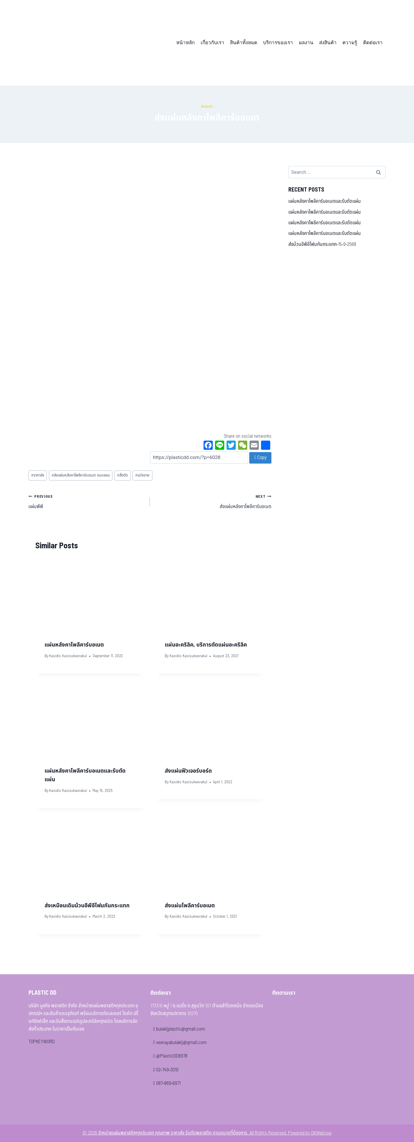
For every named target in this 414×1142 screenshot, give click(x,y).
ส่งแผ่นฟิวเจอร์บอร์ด (188, 771)
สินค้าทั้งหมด (243, 42)
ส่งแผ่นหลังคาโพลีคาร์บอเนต (213, 501)
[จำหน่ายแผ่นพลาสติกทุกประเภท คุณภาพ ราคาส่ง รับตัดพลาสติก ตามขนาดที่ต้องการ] (68, 43)
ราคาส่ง (37, 475)
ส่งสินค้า (328, 42)
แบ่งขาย (142, 475)
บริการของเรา (278, 42)
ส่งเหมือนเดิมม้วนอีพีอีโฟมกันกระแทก (87, 905)
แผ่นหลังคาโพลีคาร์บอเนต (74, 645)
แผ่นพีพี (86, 501)
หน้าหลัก (185, 42)
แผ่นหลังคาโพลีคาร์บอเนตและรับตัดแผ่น (324, 201)
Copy (260, 457)
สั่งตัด (122, 475)
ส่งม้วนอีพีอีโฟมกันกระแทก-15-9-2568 (322, 244)
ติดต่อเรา (373, 42)
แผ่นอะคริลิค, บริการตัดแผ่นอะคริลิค (206, 645)
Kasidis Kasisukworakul (68, 656)
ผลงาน (306, 42)
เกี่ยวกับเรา (212, 42)
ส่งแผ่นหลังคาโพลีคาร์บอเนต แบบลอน (80, 475)
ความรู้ (349, 42)
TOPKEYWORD (41, 1041)
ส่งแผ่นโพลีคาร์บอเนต (190, 905)
